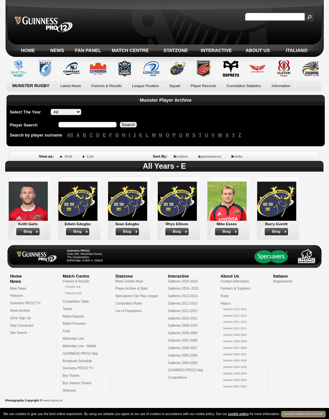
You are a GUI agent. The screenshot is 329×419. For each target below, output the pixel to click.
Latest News (70, 86)
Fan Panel (88, 50)
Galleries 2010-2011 (182, 318)
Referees (69, 390)
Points (236, 156)
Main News (18, 288)
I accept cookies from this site (303, 414)
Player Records (203, 86)
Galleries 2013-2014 (182, 296)
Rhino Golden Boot (129, 281)
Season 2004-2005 (235, 367)
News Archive (20, 310)
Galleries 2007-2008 (182, 340)
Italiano (297, 50)
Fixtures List (73, 286)
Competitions (177, 377)
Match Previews (74, 323)
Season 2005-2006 (235, 360)
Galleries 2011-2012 (182, 311)
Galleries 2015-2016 (182, 281)
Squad (174, 86)
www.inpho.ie (52, 400)
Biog (28, 231)
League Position (145, 86)
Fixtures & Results (106, 86)
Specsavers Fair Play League (136, 296)
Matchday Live (73, 338)
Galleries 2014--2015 (183, 288)
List (90, 156)
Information (281, 86)
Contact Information (235, 281)
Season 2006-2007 (235, 354)
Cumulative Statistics (243, 86)
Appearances (209, 156)
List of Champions (128, 311)
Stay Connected (21, 325)
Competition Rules (128, 303)
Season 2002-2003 (235, 380)
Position (180, 156)
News (57, 50)
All (70, 134)
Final (66, 331)
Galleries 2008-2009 (182, 333)
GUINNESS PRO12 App (80, 353)
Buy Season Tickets (77, 383)
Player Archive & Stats (131, 288)
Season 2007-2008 (235, 347)
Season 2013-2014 (235, 309)
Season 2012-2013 (235, 315)
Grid (68, 156)
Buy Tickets (71, 375)
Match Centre (130, 50)
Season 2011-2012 (235, 321)
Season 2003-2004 (235, 373)
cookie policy (238, 414)
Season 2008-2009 (235, 341)
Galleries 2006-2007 (182, 348)
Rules (225, 296)
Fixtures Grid (73, 293)
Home (28, 50)
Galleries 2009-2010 (182, 325)
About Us (258, 50)
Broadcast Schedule (77, 361)
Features (16, 295)
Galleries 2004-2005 (182, 363)
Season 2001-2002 (235, 386)
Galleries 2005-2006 (182, 355)
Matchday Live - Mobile (79, 346)
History (226, 303)
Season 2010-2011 (235, 328)
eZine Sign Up (20, 318)
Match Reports (73, 316)
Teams (67, 309)
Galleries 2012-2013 (182, 303)
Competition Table (76, 301)
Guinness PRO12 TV (25, 303)
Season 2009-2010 (235, 334)
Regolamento (283, 281)
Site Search (18, 332)
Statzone (175, 50)
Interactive (216, 50)
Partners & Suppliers (235, 288)
